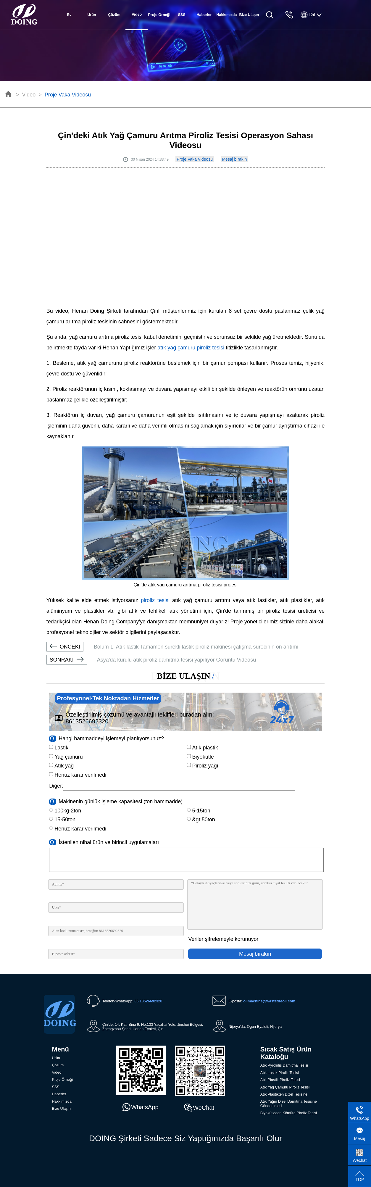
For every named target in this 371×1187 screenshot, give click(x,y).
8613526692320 (87, 721)
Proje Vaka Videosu (68, 95)
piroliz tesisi (155, 600)
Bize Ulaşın (249, 15)
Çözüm (114, 15)
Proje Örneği (159, 15)
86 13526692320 (148, 1001)
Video (29, 95)
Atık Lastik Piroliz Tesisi (279, 1073)
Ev (69, 15)
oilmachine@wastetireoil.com (269, 1001)
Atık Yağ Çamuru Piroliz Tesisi (284, 1087)
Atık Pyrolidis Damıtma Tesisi (284, 1065)
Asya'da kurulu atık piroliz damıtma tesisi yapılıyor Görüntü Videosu (151, 660)
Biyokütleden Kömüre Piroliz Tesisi (288, 1113)
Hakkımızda (226, 15)
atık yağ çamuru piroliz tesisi (190, 348)
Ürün (92, 15)
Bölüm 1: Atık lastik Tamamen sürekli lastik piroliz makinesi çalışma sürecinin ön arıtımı (172, 647)
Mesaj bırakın (234, 159)
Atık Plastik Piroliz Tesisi (280, 1080)
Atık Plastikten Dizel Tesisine (283, 1094)
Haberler (204, 15)
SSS (181, 15)
